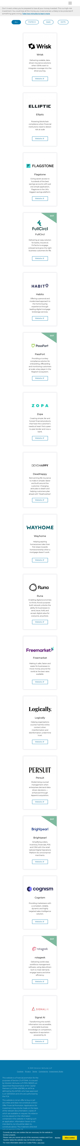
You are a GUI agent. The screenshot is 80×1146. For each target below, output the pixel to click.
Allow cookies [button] (70, 1138)
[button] (70, 3)
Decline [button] (57, 1138)
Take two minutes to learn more (36, 14)
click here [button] (40, 1143)
